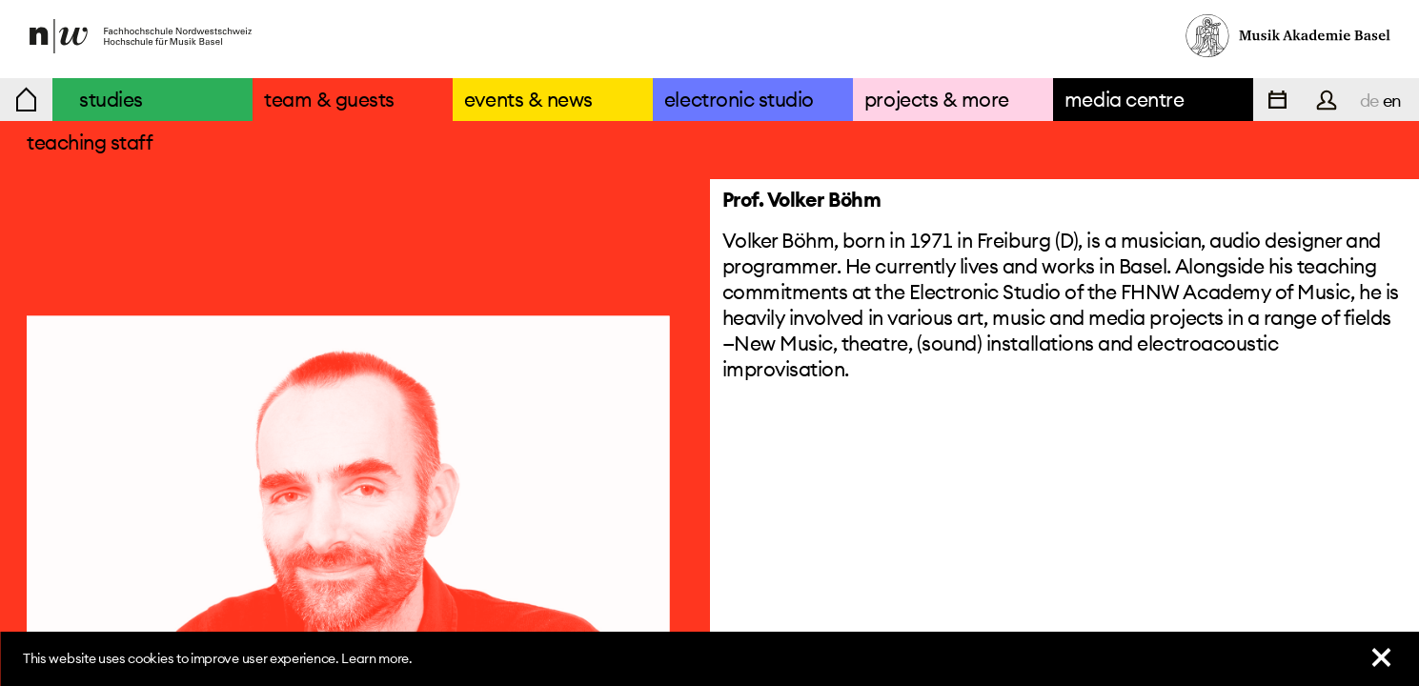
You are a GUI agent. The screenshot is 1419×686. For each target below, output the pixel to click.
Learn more (375, 658)
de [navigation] (1369, 100)
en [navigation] (1392, 100)
